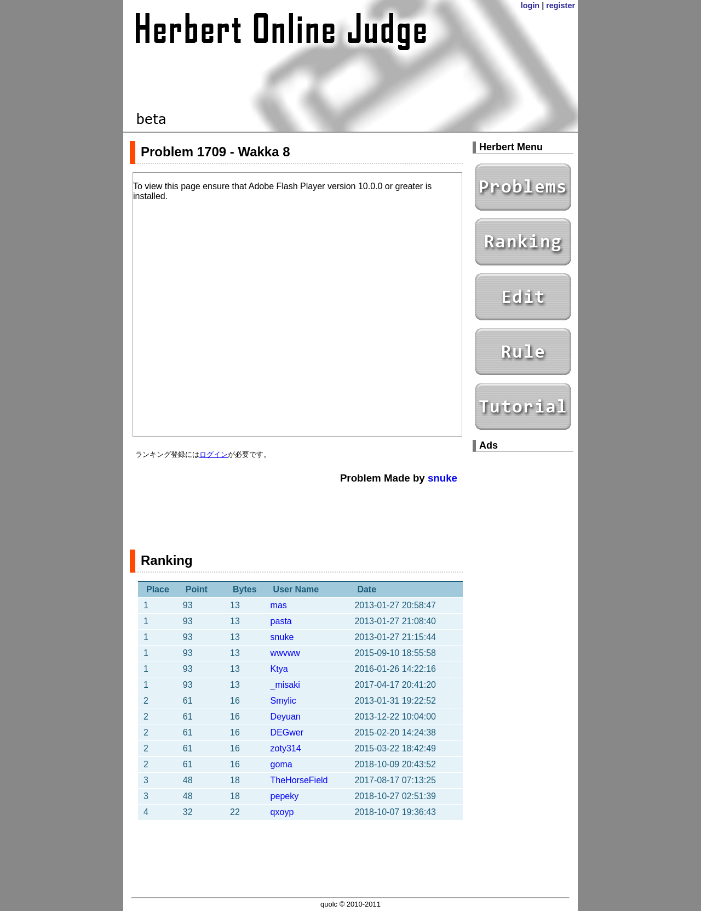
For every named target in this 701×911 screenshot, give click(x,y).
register (560, 5)
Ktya (279, 669)
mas (279, 605)
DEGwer (287, 732)
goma (281, 764)
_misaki (285, 684)
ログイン (213, 454)
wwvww (285, 653)
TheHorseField (299, 780)
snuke (442, 478)
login (530, 5)
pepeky (285, 796)
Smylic (283, 700)
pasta (281, 621)
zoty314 (286, 748)
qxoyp (282, 812)
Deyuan (286, 716)
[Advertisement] (296, 511)
